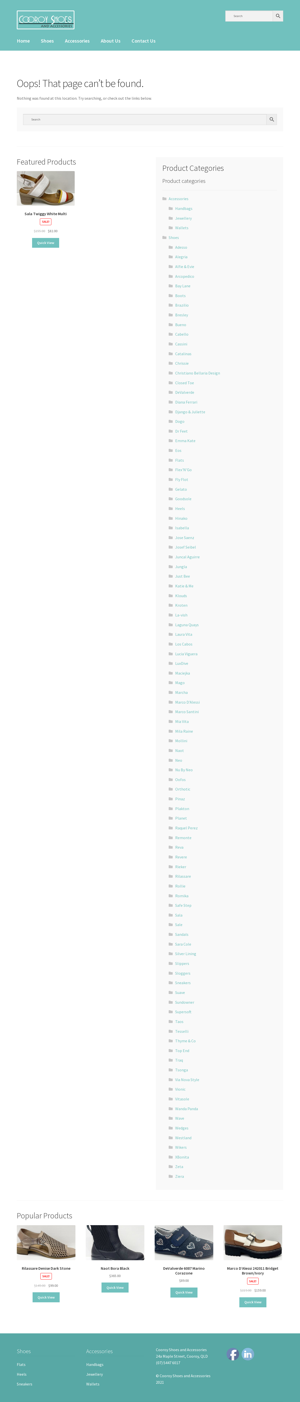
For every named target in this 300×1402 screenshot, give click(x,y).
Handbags (183, 208)
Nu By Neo (184, 769)
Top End (182, 1050)
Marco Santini (187, 711)
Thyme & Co (185, 1040)
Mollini (181, 740)
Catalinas (183, 353)
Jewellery (183, 218)
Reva (179, 847)
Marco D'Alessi (187, 702)
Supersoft (183, 1011)
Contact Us (144, 41)
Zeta (179, 1166)
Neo (178, 760)
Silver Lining (185, 953)
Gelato (181, 489)
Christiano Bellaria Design (197, 372)
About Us (111, 41)
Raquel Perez (186, 827)
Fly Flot (181, 479)
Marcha (181, 692)
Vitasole (182, 1098)
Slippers (182, 963)
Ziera (179, 1176)
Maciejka (182, 673)
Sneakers (183, 982)
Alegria (181, 256)
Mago (180, 682)
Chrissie (182, 363)
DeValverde (184, 392)
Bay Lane (182, 285)
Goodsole (183, 498)
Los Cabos (183, 644)
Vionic (180, 1089)
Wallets (181, 227)
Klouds (181, 595)
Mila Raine (184, 731)
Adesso (181, 247)
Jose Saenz (184, 537)
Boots (180, 295)
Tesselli (181, 1031)
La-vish (181, 614)
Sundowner (184, 1002)
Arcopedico (184, 276)
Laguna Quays (187, 624)
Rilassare (183, 876)
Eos (178, 450)
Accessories (77, 41)
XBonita (182, 1157)
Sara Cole (183, 944)
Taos (179, 1021)
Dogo (179, 421)
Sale (178, 924)
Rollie (180, 885)
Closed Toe (184, 382)
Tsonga (181, 1069)
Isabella (182, 527)
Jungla (181, 566)
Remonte (183, 837)
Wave (179, 1118)
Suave (180, 992)
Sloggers (182, 973)
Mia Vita (182, 721)
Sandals (181, 934)
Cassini (181, 343)
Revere (181, 856)
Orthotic (182, 789)
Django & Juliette (190, 411)
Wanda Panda (186, 1108)
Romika (181, 895)
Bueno (180, 324)
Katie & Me (184, 585)
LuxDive (181, 663)
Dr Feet (181, 431)
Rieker (180, 866)
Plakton (182, 808)
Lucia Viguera (186, 653)
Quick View (45, 242)
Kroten (181, 605)
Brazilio (182, 305)
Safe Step (183, 905)
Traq (179, 1060)
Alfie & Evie (184, 266)
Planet (181, 818)
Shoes (47, 41)
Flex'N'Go (183, 469)
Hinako (181, 518)
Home (23, 41)
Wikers (181, 1147)
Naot (179, 750)
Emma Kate (185, 440)
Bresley (181, 314)
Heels (180, 508)
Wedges (181, 1127)
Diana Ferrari (186, 402)
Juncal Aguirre (187, 556)
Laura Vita (183, 634)
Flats (179, 460)
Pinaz (180, 798)
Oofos (180, 779)
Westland (183, 1137)
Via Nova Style (187, 1079)
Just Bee (182, 576)
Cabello (181, 334)
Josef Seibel (185, 547)
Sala (178, 915)
